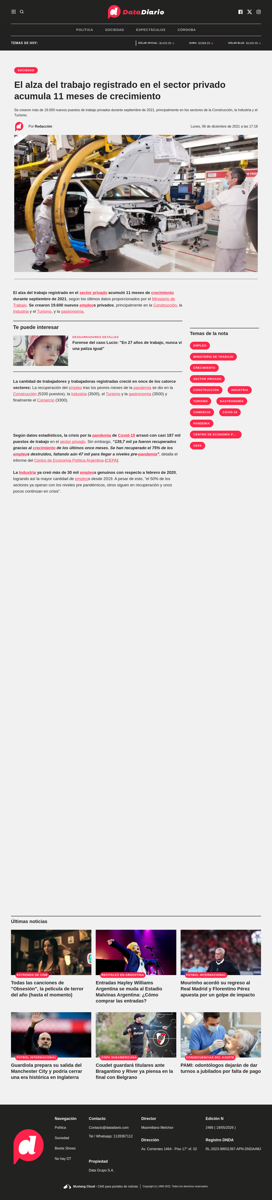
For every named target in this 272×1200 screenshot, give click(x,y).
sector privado (93, 292)
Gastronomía (232, 401)
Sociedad (114, 30)
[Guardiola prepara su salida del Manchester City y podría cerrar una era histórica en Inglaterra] (51, 1035)
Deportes (121, 43)
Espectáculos (151, 30)
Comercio (45, 400)
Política (84, 30)
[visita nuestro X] (249, 11)
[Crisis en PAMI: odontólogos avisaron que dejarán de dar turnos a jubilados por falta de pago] (221, 1035)
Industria (21, 311)
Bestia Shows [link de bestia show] (65, 1148)
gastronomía (72, 311)
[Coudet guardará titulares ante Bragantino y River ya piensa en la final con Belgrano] (136, 1035)
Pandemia (201, 423)
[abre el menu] (13, 12)
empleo (87, 305)
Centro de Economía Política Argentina (69, 460)
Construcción (165, 305)
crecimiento (162, 292)
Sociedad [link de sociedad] (62, 1138)
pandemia (142, 387)
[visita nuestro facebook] (240, 11)
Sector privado (207, 379)
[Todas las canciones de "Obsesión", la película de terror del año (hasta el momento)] (51, 952)
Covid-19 (126, 435)
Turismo (44, 311)
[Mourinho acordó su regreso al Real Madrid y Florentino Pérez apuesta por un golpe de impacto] (221, 952)
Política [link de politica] (60, 1127)
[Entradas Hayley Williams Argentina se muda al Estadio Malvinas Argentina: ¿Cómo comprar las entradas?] (136, 952)
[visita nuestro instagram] (258, 11)
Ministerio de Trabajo (213, 356)
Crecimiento (204, 367)
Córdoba (187, 30)
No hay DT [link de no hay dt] (63, 1158)
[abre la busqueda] (22, 12)
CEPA (111, 460)
